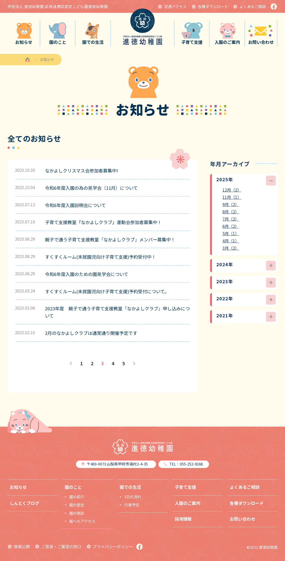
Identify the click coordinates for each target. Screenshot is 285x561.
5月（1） (230, 233)
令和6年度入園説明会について (75, 205)
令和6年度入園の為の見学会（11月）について (91, 187)
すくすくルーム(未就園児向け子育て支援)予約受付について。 (107, 291)
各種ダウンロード (247, 503)
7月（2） (230, 219)
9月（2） (230, 204)
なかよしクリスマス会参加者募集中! (81, 170)
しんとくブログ (24, 503)
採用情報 (183, 519)
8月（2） (230, 212)
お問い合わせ (242, 519)
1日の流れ (132, 496)
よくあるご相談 (245, 487)
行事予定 (131, 504)
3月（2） (230, 248)
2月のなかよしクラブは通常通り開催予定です (91, 333)
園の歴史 (76, 504)
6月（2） (230, 226)
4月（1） (230, 241)
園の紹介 (76, 496)
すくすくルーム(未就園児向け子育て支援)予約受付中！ (100, 256)
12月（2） (231, 190)
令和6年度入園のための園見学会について (86, 274)
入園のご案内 (187, 503)
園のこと (73, 487)
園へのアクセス (82, 521)
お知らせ (18, 487)
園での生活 (130, 487)
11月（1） (231, 197)
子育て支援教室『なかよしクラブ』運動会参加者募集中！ (103, 222)
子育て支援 (185, 487)
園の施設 (76, 513)
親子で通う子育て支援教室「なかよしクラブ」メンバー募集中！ (110, 239)
